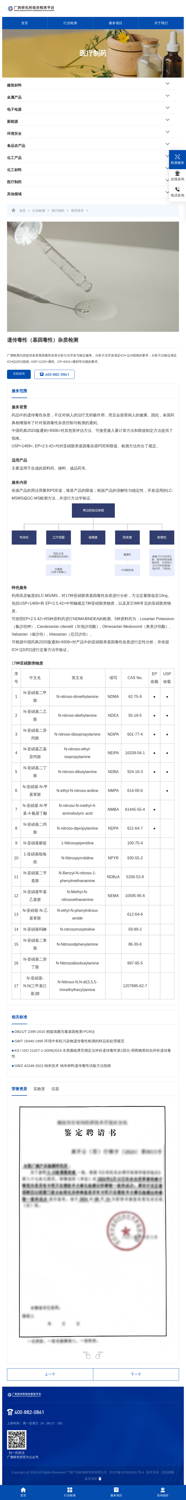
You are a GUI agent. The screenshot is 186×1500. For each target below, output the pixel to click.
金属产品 (14, 97)
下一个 (136, 1374)
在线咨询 (16, 374)
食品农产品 (16, 146)
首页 (24, 23)
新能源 (12, 121)
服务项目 (115, 23)
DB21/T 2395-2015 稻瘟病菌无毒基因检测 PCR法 (55, 1031)
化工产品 (14, 158)
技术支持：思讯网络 (160, 1472)
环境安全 (14, 133)
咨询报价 (163, 1492)
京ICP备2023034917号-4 (126, 1472)
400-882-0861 (54, 374)
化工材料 (14, 170)
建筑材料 (14, 85)
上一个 (50, 1374)
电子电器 (14, 109)
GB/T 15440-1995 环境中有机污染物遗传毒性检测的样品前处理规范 (69, 1041)
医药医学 (77, 210)
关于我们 (161, 23)
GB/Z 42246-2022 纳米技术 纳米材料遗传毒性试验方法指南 (63, 1066)
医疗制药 (14, 182)
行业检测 (70, 23)
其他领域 (14, 194)
